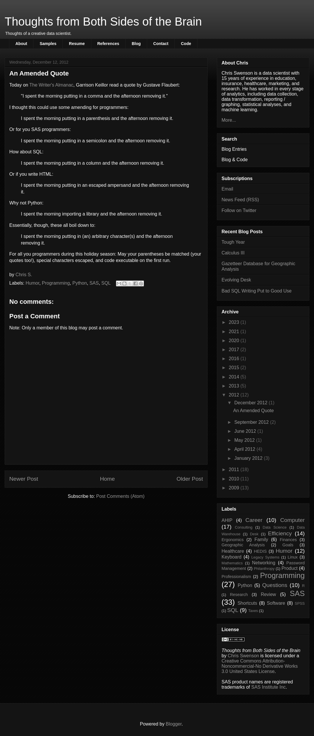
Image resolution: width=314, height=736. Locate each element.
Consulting (243, 527)
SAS (94, 283)
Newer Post (23, 479)
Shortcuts (247, 603)
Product (289, 568)
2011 (234, 469)
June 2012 (245, 431)
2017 (234, 349)
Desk (254, 534)
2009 (234, 487)
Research (239, 594)
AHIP (227, 520)
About (21, 43)
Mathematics (232, 563)
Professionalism (236, 576)
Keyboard (232, 556)
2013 (234, 385)
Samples (48, 43)
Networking (263, 562)
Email (227, 188)
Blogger (173, 723)
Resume (77, 43)
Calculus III (233, 252)
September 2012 (252, 422)
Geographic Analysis (243, 545)
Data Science (274, 527)
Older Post (189, 479)
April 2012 (245, 449)
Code (186, 43)
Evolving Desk (236, 279)
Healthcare (233, 551)
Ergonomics (233, 539)
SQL (105, 283)
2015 (234, 367)
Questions (274, 585)
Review (268, 594)
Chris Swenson (243, 655)
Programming (56, 283)
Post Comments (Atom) (120, 496)
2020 (234, 340)
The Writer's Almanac (51, 84)
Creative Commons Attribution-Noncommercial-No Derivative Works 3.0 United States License (260, 666)
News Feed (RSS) (240, 199)
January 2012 (249, 458)
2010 (234, 478)
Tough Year (233, 242)
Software (276, 603)
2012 (234, 394)
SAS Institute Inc (268, 687)
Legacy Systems (265, 557)
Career (254, 520)
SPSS (300, 603)
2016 (234, 358)
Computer (292, 520)
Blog (136, 43)
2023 (234, 322)
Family (261, 539)
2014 (234, 376)
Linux (292, 557)
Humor (32, 283)
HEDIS (260, 551)
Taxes (253, 610)
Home (107, 479)
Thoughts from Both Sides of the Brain (103, 21)
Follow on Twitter (239, 210)
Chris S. (23, 274)
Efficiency (280, 533)
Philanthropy (264, 568)
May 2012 (245, 440)
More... (229, 120)
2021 (234, 331)
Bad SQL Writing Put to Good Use (257, 290)
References (108, 43)
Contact (160, 43)
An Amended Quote (253, 410)
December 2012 (251, 402)
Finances (288, 539)
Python (79, 283)
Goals (287, 545)
